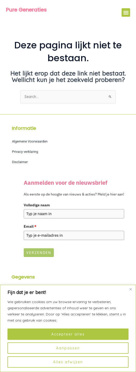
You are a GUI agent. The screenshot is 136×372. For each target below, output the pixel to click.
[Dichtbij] (131, 289)
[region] (68, 328)
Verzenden (38, 252)
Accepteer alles (68, 334)
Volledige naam (37, 205)
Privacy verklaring (25, 152)
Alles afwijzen (68, 362)
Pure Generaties (26, 9)
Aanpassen (68, 348)
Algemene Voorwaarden (29, 141)
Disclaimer (20, 162)
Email (30, 226)
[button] (126, 12)
